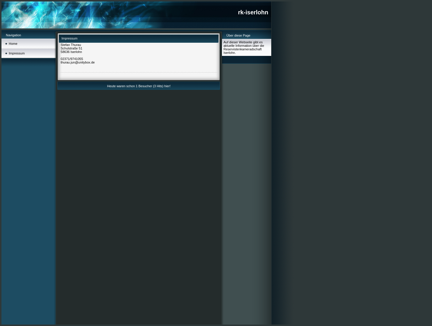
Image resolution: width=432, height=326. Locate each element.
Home (13, 43)
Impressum (17, 53)
